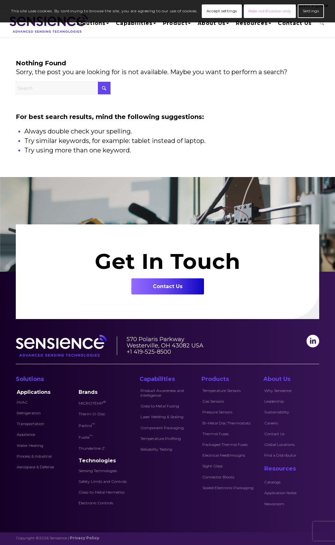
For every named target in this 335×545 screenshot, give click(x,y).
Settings (311, 11)
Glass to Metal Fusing (160, 406)
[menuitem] (92, 23)
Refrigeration (29, 413)
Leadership (274, 401)
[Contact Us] (167, 286)
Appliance (26, 434)
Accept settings (221, 11)
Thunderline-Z (92, 448)
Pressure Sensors (217, 412)
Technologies (97, 461)
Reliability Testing (156, 449)
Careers (271, 423)
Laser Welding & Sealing (162, 416)
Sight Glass (212, 466)
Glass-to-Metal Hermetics (101, 492)
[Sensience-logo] (47, 23)
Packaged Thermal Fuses (225, 444)
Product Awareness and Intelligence (162, 393)
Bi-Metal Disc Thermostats (226, 423)
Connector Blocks (218, 477)
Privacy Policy (84, 538)
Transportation (30, 423)
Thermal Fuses (215, 433)
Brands (88, 392)
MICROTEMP (92, 403)
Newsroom (274, 503)
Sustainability (276, 412)
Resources (280, 468)
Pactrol (87, 425)
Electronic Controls (96, 503)
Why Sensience (277, 390)
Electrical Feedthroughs (223, 455)
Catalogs (272, 482)
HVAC (22, 402)
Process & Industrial (34, 456)
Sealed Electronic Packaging (228, 487)
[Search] (322, 23)
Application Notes (280, 492)
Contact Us (274, 433)
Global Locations (279, 444)
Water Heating (30, 445)
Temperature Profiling (161, 438)
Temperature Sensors (221, 390)
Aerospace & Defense (35, 467)
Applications (34, 392)
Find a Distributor (280, 455)
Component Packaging (162, 427)
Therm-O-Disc (92, 414)
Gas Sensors (213, 401)
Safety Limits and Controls (103, 481)
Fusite (86, 437)
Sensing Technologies (98, 470)
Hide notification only (269, 11)
